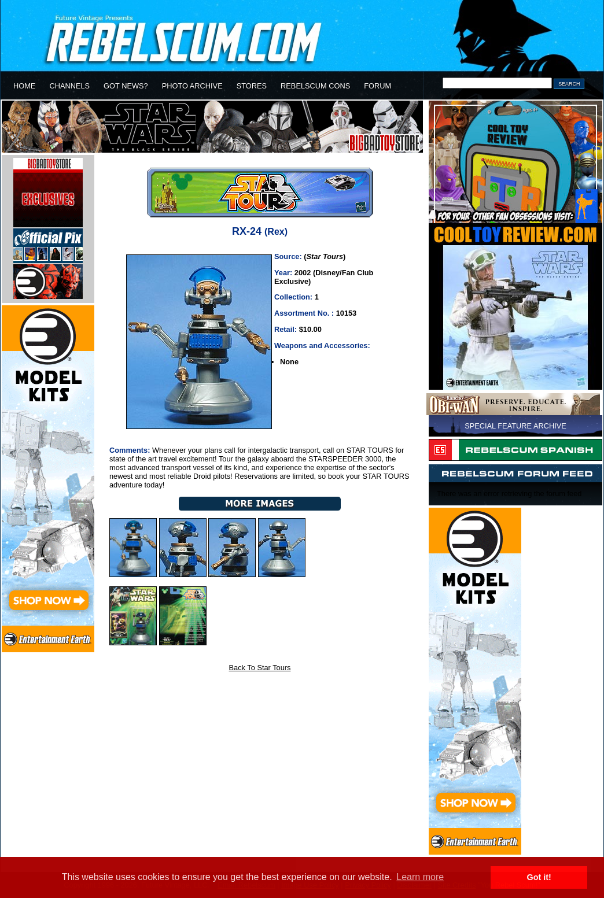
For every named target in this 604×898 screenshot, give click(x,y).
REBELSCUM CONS (315, 86)
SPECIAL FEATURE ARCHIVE (515, 426)
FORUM (377, 86)
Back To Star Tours (260, 667)
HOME (24, 86)
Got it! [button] (539, 877)
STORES (252, 86)
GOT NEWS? (126, 86)
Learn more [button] (420, 877)
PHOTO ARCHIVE (192, 86)
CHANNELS (69, 86)
